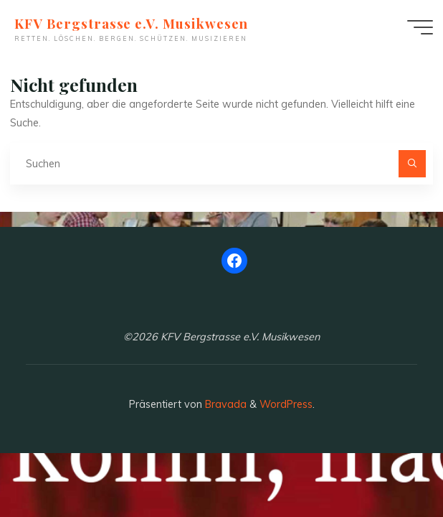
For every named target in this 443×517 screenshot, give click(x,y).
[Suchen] (412, 163)
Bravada (224, 404)
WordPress (286, 404)
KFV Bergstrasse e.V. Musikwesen (131, 23)
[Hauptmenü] (420, 27)
